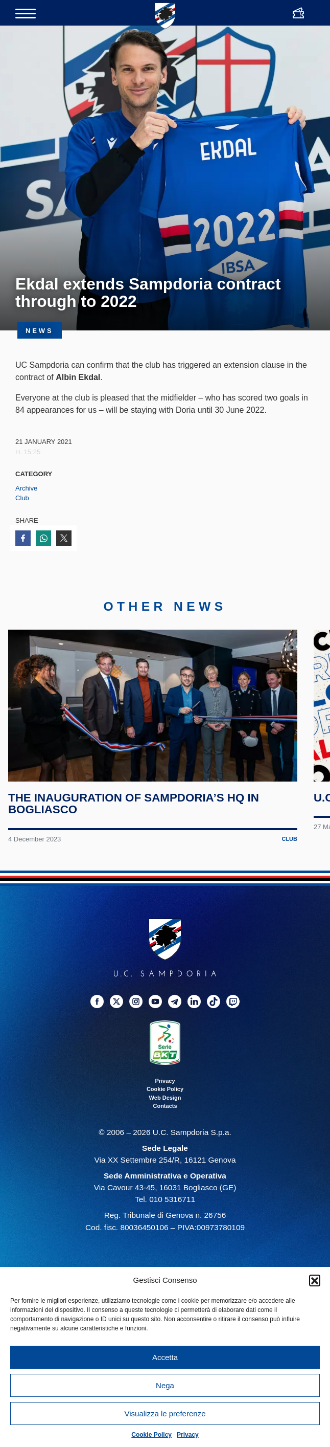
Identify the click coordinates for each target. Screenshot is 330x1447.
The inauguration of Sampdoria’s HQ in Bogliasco (133, 803)
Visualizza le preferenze (165, 1413)
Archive (26, 488)
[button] (315, 1280)
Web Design (165, 1098)
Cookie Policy (151, 1434)
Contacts (165, 1106)
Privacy (188, 1434)
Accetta (165, 1357)
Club (22, 498)
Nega (165, 1385)
